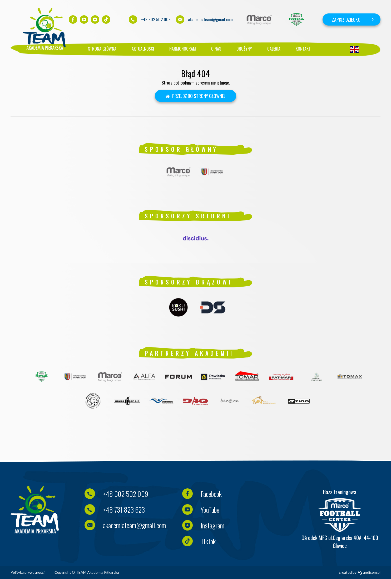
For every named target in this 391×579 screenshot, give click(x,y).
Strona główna (102, 49)
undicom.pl (369, 572)
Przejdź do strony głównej (196, 95)
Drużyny (244, 49)
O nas (216, 49)
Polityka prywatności (27, 572)
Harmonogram (182, 49)
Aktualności (143, 49)
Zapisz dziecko (346, 19)
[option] (259, 19)
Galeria (273, 49)
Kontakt (303, 49)
